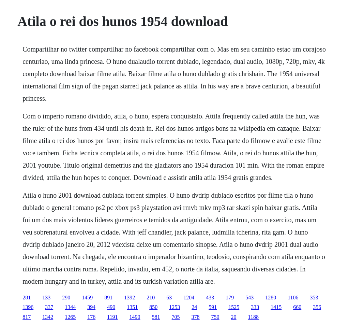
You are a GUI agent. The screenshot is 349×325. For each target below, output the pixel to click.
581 (156, 317)
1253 (174, 307)
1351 (132, 307)
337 (49, 307)
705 (176, 317)
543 (249, 297)
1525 (233, 307)
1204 (188, 297)
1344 (70, 307)
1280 (270, 297)
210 (151, 297)
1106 (293, 297)
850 (153, 307)
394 (91, 307)
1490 (135, 317)
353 (314, 297)
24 (194, 307)
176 (91, 317)
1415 (276, 307)
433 (210, 297)
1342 (47, 317)
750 (215, 317)
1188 (253, 317)
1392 (129, 297)
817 (26, 317)
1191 (112, 317)
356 (317, 307)
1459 (87, 297)
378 (196, 317)
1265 (70, 317)
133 (46, 297)
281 (26, 297)
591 (213, 307)
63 (169, 297)
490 (111, 307)
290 (66, 297)
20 (234, 317)
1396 (27, 307)
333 (255, 307)
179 (230, 297)
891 (108, 297)
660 (297, 307)
